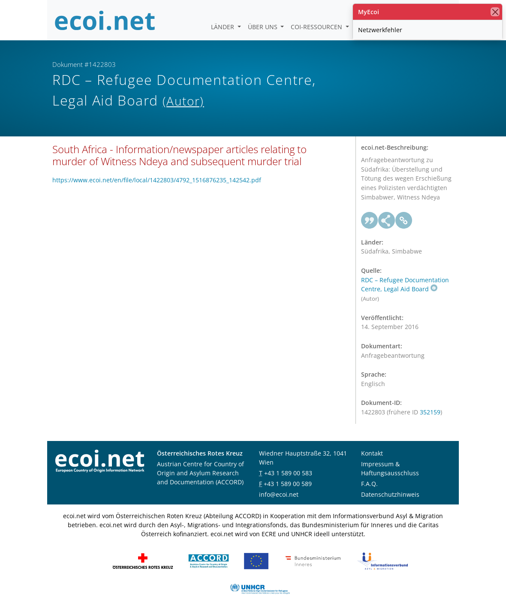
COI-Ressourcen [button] (317, 27)
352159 (430, 412)
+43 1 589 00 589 (288, 484)
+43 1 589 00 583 (288, 473)
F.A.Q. (369, 484)
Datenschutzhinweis (390, 494)
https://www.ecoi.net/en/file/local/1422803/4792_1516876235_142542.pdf (156, 180)
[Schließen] (495, 11)
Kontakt (372, 453)
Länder (223, 27)
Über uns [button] (263, 27)
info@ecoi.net (278, 494)
